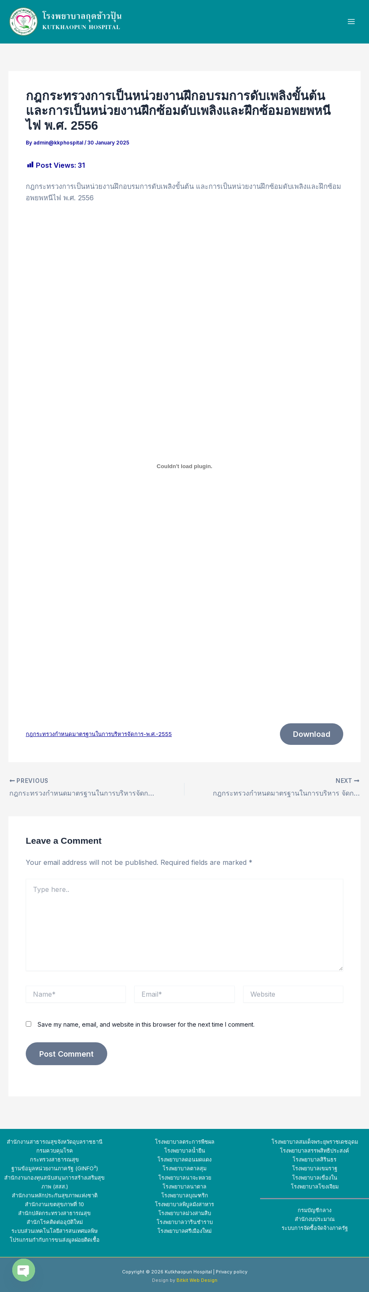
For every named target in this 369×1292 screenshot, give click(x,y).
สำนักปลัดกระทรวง (40, 1213)
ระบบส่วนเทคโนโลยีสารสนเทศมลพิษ (54, 1231)
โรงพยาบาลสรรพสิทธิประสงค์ (314, 1151)
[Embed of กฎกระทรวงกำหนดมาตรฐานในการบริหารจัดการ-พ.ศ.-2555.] (184, 466)
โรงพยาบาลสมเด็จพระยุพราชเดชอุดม (314, 1142)
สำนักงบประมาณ (315, 1219)
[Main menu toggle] (351, 21)
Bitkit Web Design (196, 1280)
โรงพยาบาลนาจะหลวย (184, 1178)
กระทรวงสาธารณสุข (54, 1160)
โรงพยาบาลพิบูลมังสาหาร (184, 1204)
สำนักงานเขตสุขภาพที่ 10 (54, 1204)
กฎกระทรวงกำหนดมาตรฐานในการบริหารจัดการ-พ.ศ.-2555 (99, 734)
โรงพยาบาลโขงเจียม (315, 1186)
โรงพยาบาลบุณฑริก (184, 1195)
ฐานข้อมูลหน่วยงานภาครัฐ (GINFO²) (54, 1169)
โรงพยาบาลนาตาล (184, 1186)
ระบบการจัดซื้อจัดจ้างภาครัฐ (315, 1228)
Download (311, 734)
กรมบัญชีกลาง (314, 1210)
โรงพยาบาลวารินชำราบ (185, 1222)
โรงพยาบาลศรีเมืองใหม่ (184, 1231)
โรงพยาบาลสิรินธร (314, 1160)
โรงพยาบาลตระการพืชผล (184, 1142)
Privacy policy (231, 1272)
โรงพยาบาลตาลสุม (184, 1169)
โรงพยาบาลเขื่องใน (314, 1178)
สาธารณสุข (77, 1213)
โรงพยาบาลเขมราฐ (314, 1169)
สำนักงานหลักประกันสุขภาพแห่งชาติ (55, 1195)
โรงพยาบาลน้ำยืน (184, 1151)
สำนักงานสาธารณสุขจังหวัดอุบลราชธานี (55, 1142)
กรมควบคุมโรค (54, 1151)
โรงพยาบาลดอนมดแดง (184, 1160)
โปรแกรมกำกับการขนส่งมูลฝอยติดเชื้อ (55, 1240)
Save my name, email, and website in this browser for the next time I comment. (146, 1025)
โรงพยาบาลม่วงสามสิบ (184, 1213)
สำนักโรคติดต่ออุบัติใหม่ (55, 1222)
